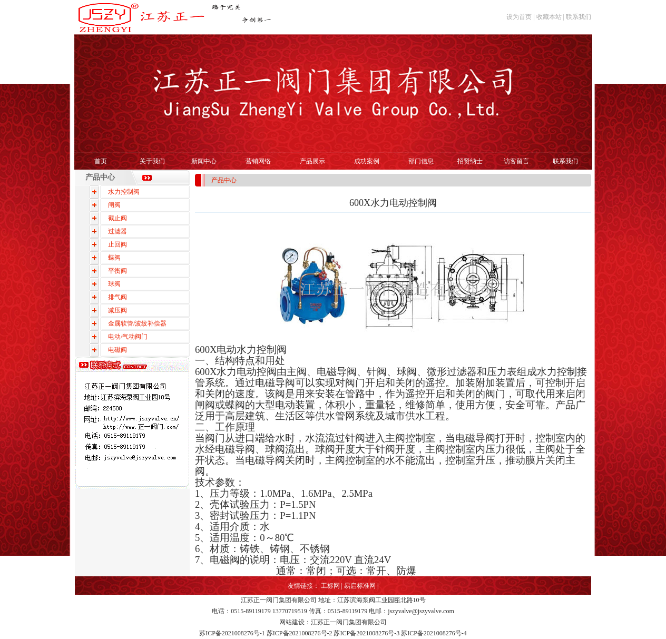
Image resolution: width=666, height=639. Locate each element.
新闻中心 (204, 161)
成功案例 (366, 161)
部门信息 (421, 161)
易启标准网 (360, 585)
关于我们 (152, 161)
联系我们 (578, 17)
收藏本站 (549, 17)
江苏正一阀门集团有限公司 (279, 600)
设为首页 (519, 17)
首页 (100, 161)
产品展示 (312, 161)
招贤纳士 (470, 161)
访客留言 (516, 161)
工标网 (330, 585)
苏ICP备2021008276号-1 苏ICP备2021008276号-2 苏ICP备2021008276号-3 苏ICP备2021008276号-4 (333, 633)
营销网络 (258, 161)
